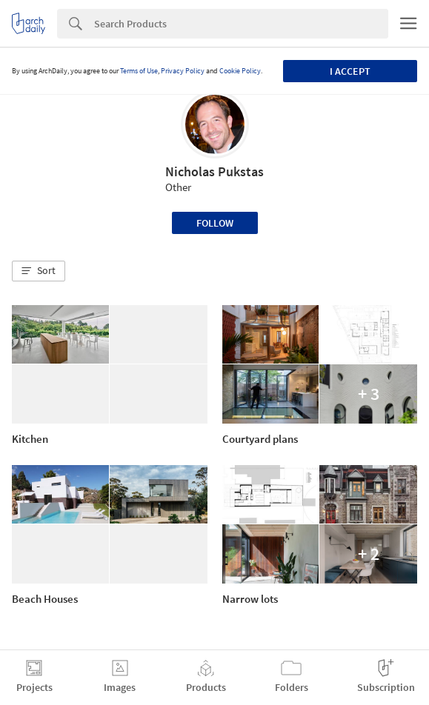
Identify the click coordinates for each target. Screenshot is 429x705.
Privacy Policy (182, 71)
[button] (38, 271)
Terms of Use (139, 71)
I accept (350, 71)
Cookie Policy (240, 71)
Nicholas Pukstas (214, 171)
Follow (214, 223)
